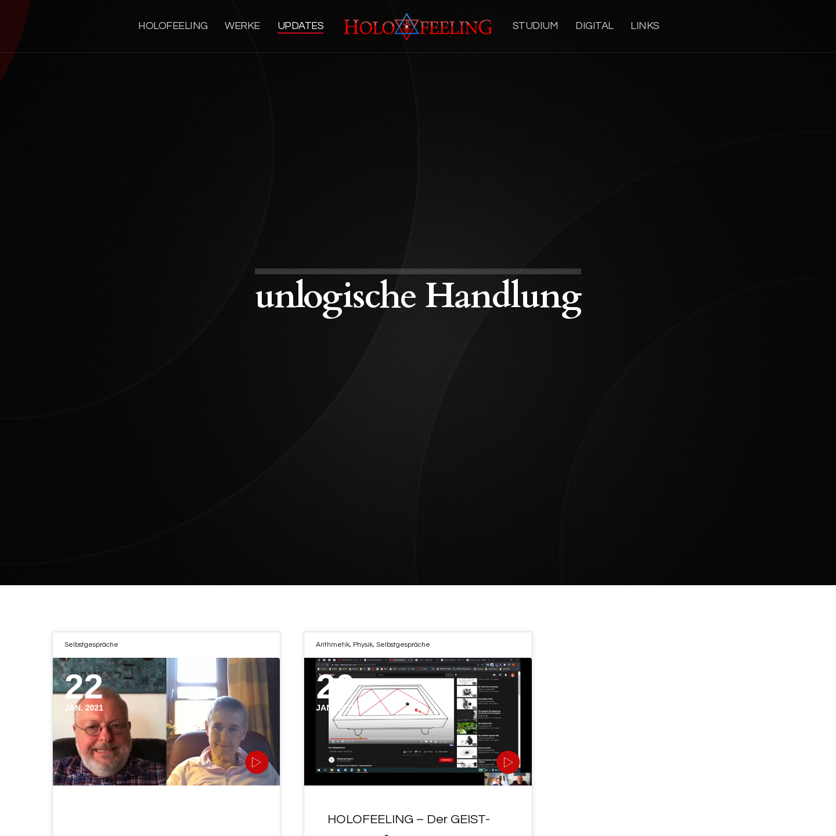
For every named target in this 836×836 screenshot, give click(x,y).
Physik (363, 644)
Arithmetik (332, 644)
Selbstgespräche (91, 644)
